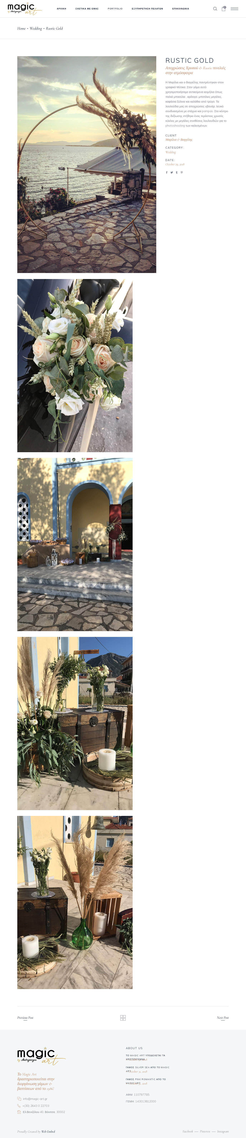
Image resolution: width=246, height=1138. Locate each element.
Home (21, 28)
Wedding (36, 28)
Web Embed (48, 1132)
